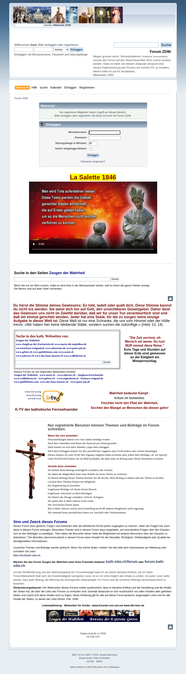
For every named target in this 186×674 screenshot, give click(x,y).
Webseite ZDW (62, 25)
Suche (19, 273)
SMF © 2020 (92, 655)
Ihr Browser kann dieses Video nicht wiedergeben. (93, 218)
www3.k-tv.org (33, 391)
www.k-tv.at (34, 398)
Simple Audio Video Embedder (94, 658)
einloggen (51, 44)
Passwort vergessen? (93, 161)
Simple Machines (108, 655)
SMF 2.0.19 (78, 655)
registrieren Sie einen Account (95, 115)
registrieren (71, 44)
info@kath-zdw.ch (29, 555)
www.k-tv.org (33, 395)
